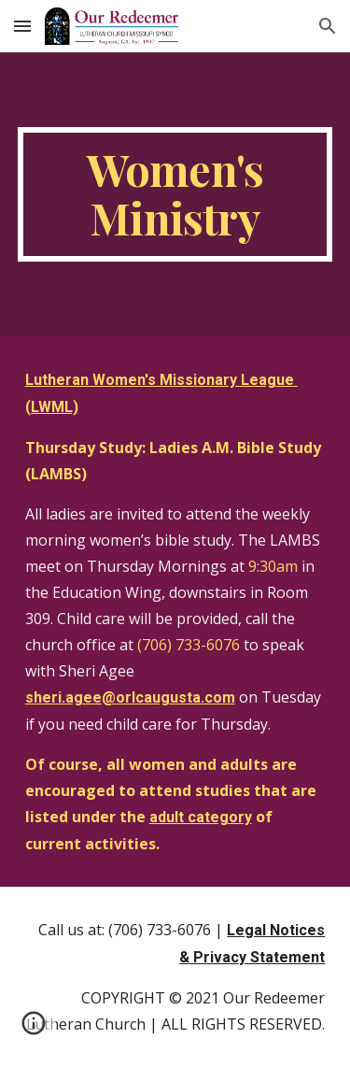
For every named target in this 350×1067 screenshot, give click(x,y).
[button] (22, 25)
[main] (175, 194)
